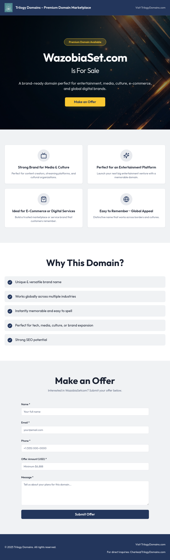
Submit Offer (85, 514)
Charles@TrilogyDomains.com (147, 552)
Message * (27, 477)
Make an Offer (85, 102)
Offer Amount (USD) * (34, 459)
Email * (25, 422)
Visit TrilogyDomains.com (150, 7)
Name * (25, 404)
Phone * (26, 440)
